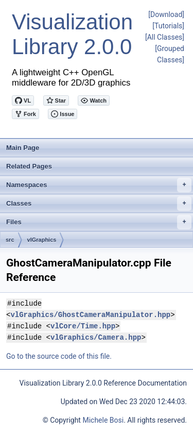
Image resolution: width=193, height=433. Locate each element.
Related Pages (29, 166)
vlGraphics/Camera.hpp (95, 337)
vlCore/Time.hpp (82, 326)
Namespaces (98, 185)
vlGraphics (42, 240)
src (10, 240)
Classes (98, 203)
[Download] (166, 14)
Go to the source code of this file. (59, 356)
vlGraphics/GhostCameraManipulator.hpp (90, 315)
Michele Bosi (103, 420)
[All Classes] (164, 37)
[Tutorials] (168, 26)
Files (98, 222)
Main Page (22, 148)
